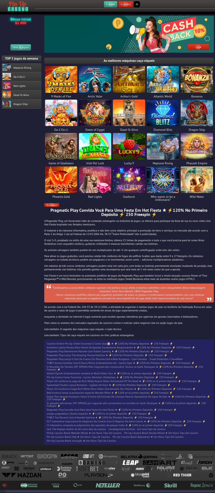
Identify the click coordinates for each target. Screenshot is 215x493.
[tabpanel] (129, 34)
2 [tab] (111, 48)
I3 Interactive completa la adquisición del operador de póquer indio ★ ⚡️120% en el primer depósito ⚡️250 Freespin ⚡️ (117, 425)
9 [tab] (146, 48)
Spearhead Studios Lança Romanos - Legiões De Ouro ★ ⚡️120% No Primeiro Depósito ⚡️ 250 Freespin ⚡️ (109, 385)
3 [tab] (116, 48)
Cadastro (126, 4)
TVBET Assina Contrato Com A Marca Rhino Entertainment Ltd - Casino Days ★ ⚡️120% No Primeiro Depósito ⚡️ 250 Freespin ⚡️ (121, 363)
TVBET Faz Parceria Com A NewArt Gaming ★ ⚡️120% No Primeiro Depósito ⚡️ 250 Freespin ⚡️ (102, 417)
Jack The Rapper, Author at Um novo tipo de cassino (76, 429)
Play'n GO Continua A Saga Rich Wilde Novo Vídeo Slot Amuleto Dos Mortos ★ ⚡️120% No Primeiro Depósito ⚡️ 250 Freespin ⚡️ (121, 388)
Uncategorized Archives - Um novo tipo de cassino (137, 429)
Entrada (110, 4)
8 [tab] (141, 48)
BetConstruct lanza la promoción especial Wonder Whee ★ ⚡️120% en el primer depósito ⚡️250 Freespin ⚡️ (110, 392)
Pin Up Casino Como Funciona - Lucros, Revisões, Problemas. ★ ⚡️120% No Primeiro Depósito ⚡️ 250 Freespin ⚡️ (112, 377)
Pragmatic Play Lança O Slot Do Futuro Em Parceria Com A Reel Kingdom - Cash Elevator (97, 359)
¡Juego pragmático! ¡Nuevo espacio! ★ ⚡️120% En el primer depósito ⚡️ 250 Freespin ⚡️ (99, 413)
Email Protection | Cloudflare (166, 359)
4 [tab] (121, 48)
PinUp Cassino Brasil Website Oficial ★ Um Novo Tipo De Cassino (84, 433)
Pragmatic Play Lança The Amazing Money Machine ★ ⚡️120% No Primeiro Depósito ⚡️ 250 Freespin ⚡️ (107, 355)
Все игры (51, 205)
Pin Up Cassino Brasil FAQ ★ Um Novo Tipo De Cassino (78, 436)
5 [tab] (126, 48)
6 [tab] (131, 48)
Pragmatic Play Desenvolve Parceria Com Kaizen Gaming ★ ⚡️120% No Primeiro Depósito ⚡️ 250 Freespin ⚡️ (110, 351)
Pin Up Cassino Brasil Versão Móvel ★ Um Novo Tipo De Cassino (161, 433)
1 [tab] (106, 48)
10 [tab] (151, 48)
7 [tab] (136, 48)
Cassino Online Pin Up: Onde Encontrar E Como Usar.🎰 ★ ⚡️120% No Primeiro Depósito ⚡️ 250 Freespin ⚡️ (110, 343)
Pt (137, 4)
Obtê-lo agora (21, 47)
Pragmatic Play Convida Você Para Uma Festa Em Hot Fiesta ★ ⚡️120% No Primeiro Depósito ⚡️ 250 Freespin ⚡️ (112, 409)
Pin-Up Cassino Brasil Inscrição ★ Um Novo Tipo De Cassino (81, 440)
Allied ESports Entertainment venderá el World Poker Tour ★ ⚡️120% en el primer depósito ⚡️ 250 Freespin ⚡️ (111, 373)
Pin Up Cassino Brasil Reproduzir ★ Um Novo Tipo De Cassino (148, 436)
